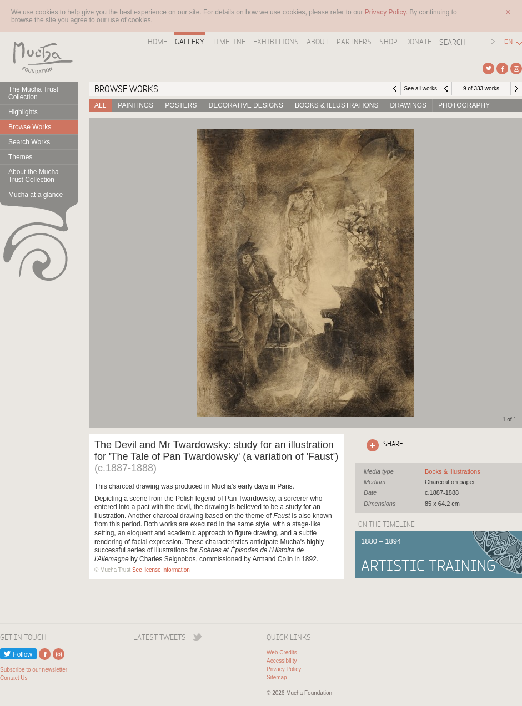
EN (508, 42)
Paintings (135, 105)
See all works (420, 88)
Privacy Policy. (387, 12)
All (100, 105)
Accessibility (282, 661)
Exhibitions (276, 41)
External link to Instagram (516, 68)
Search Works (29, 142)
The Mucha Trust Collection (33, 93)
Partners (354, 41)
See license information (161, 570)
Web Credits (282, 652)
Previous (445, 88)
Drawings (408, 105)
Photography (464, 105)
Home (157, 41)
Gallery (189, 41)
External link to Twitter (488, 68)
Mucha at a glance (35, 195)
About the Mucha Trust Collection (33, 176)
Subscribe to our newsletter (33, 670)
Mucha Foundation (39, 57)
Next (516, 88)
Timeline (228, 41)
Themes (20, 157)
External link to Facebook (502, 68)
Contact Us (13, 678)
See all (452, 471)
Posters (181, 105)
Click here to (382, 445)
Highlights (23, 112)
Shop (388, 41)
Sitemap (277, 677)
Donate (418, 41)
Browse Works (29, 127)
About (318, 41)
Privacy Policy (284, 669)
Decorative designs (246, 105)
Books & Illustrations (336, 105)
